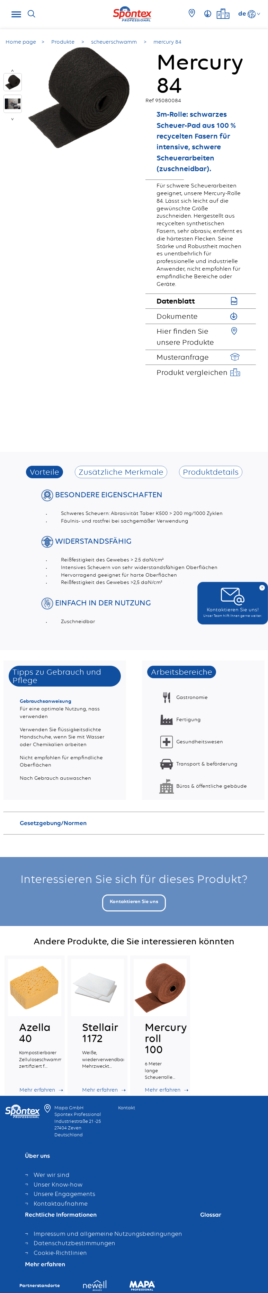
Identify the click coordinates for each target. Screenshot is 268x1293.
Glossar (210, 1215)
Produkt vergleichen (192, 372)
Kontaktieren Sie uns (134, 901)
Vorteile (44, 472)
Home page (21, 42)
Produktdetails (211, 472)
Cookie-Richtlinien (60, 1252)
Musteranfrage (183, 357)
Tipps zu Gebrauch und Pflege (56, 676)
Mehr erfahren (45, 1264)
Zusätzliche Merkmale (121, 472)
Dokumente (177, 316)
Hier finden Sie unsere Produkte (185, 336)
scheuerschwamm (114, 42)
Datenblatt (176, 300)
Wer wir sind (52, 1174)
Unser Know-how (58, 1184)
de (242, 13)
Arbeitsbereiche (181, 671)
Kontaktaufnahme (61, 1203)
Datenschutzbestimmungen (74, 1243)
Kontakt (126, 1107)
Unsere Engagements (64, 1193)
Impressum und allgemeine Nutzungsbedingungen (108, 1233)
